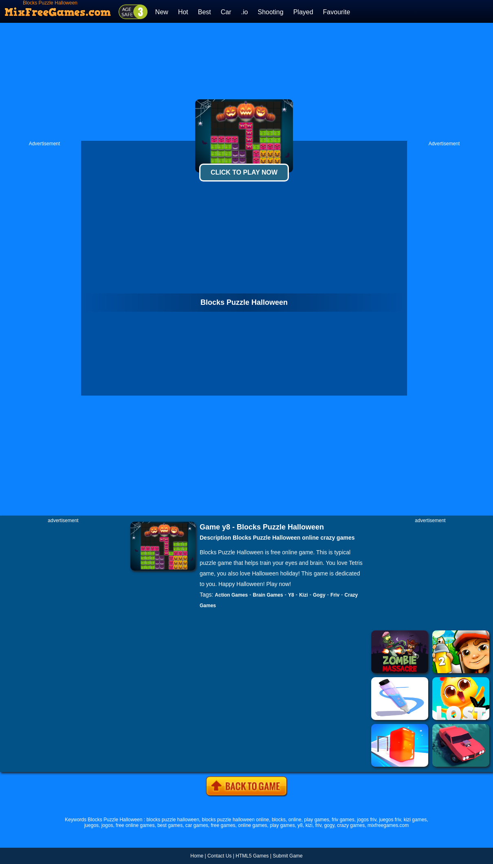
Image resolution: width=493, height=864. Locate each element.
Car (226, 12)
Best (204, 12)
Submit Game (287, 856)
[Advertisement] (246, 82)
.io (244, 12)
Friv (334, 595)
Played (303, 12)
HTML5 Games (252, 856)
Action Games (231, 595)
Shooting (270, 12)
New (161, 12)
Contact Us (219, 856)
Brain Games (268, 595)
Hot (183, 12)
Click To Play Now (244, 172)
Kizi (303, 595)
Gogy (319, 595)
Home (196, 856)
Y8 (291, 595)
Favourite (336, 12)
